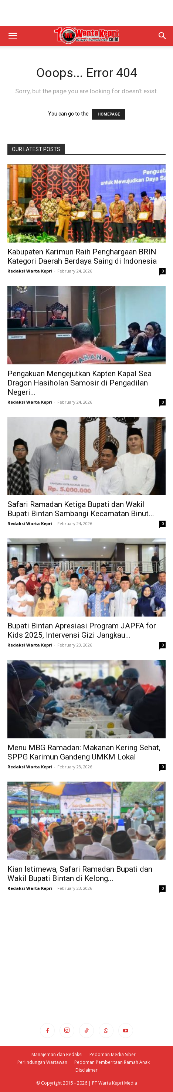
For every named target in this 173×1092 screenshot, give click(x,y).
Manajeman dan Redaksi (56, 1054)
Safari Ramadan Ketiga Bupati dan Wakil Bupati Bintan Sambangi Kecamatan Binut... (80, 509)
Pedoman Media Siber (112, 1054)
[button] (12, 36)
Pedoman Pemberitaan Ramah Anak (112, 1062)
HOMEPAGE (109, 114)
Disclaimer (86, 1070)
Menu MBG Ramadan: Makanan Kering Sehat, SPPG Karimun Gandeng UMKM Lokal (83, 752)
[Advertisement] (86, 13)
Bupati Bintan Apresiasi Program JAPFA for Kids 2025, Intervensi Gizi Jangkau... (81, 630)
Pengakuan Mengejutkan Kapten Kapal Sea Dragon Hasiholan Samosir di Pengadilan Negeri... (79, 383)
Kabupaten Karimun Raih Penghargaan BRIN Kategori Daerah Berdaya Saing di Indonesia (82, 256)
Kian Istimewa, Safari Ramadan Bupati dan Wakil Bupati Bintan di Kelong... (79, 874)
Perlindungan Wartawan (42, 1062)
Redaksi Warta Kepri (29, 271)
